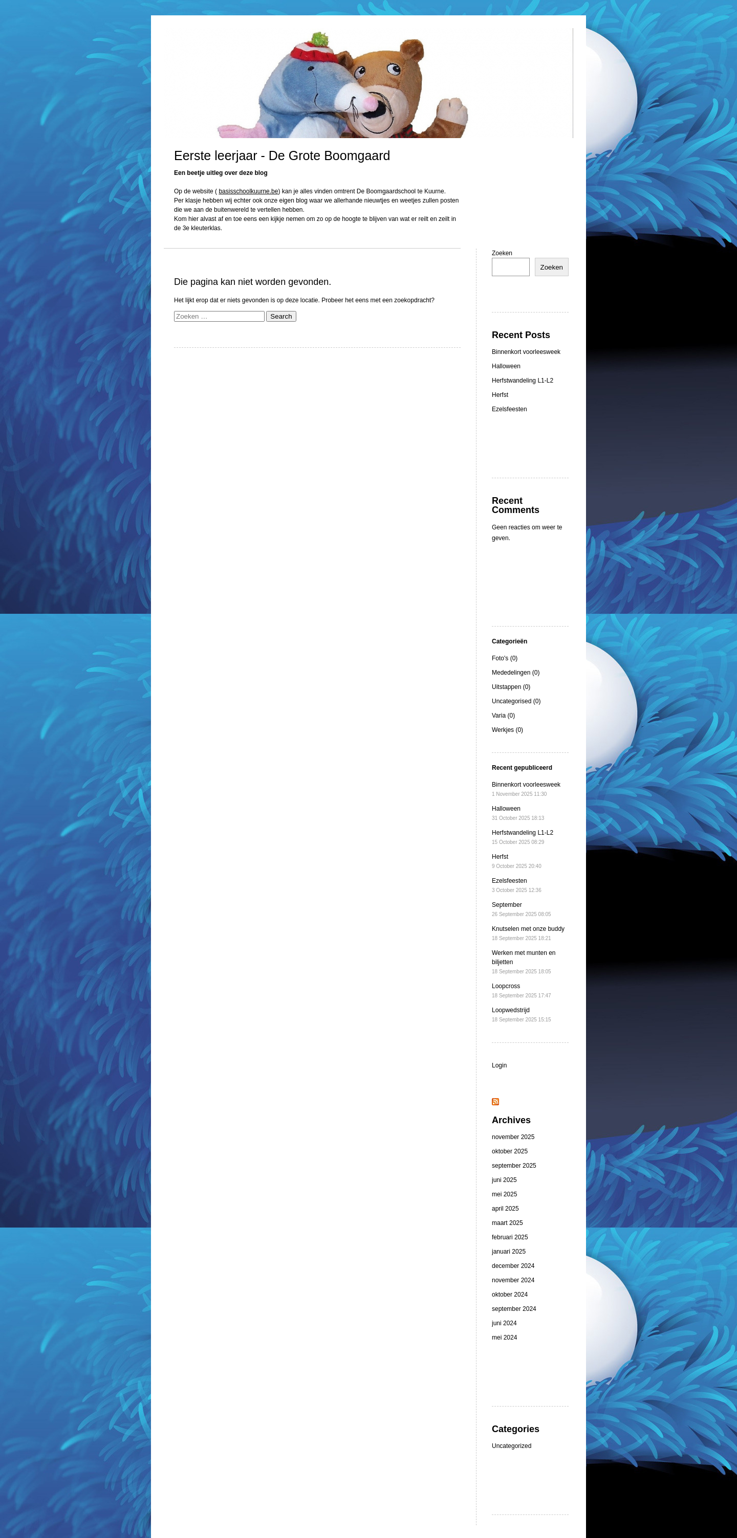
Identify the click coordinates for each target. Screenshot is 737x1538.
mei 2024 (504, 1337)
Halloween (506, 366)
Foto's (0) (504, 658)
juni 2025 (504, 1180)
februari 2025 (510, 1237)
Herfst (500, 394)
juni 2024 (504, 1323)
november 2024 (513, 1280)
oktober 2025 (510, 1151)
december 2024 (513, 1265)
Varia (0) (503, 715)
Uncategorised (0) (516, 701)
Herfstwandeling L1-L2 (522, 380)
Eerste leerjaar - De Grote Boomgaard (282, 155)
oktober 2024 (510, 1294)
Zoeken (502, 253)
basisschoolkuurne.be (248, 191)
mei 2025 (504, 1194)
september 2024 (514, 1308)
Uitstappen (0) (511, 686)
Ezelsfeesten (509, 409)
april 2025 (505, 1208)
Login (499, 1065)
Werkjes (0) (507, 729)
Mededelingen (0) (515, 672)
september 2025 (514, 1165)
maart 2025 (507, 1223)
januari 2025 (509, 1251)
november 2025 (513, 1137)
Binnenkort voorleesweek (526, 351)
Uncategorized (511, 1446)
